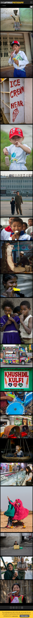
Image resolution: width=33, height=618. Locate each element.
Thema (4, 5)
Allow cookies (24, 616)
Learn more (15, 616)
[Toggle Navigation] (31, 2)
